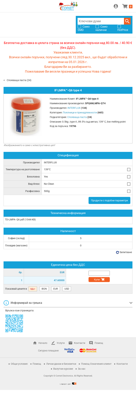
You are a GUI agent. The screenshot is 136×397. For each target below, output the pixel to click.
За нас (81, 368)
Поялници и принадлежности (80, 112)
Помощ (99, 343)
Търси (127, 21)
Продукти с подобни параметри (109, 200)
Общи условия (19, 363)
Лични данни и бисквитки (61, 363)
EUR (55, 288)
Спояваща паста (16, 80)
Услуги (61, 343)
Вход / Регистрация (116, 6)
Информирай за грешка (26, 302)
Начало (42, 343)
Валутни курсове (63, 368)
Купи (97, 279)
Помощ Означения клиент (96, 363)
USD (66, 288)
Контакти (79, 343)
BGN (44, 288)
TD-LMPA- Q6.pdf (14, 219)
